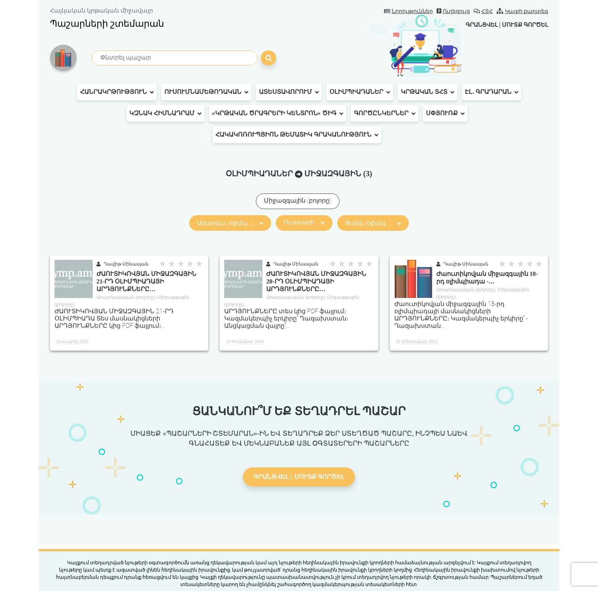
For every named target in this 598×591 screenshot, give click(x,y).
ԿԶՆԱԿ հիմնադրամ (165, 113)
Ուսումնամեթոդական (206, 92)
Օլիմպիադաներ (360, 92)
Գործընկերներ (384, 113)
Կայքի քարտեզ (522, 11)
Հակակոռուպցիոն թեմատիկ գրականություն (296, 134)
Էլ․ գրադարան (491, 92)
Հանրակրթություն (117, 92)
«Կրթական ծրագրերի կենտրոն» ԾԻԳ (277, 113)
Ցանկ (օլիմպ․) (373, 223)
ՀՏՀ (483, 11)
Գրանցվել (476, 24)
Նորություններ (408, 11)
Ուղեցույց (453, 11)
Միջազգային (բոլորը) (297, 200)
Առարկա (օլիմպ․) (230, 223)
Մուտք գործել (523, 24)
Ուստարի (304, 222)
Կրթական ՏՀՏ (427, 92)
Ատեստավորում (289, 92)
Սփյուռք (445, 113)
